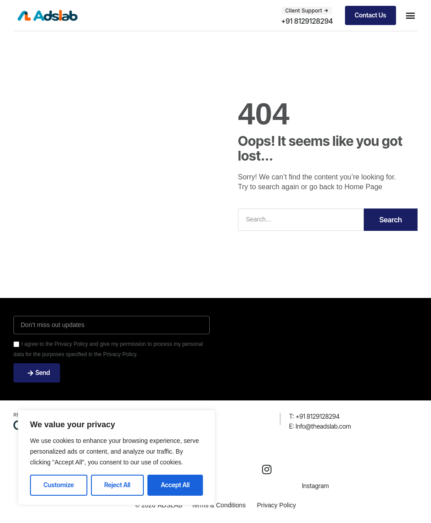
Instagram (315, 485)
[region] (116, 457)
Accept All (175, 485)
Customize (58, 485)
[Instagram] (267, 469)
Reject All (117, 485)
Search (390, 219)
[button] (410, 15)
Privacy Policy (276, 505)
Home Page (364, 187)
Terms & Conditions (218, 505)
